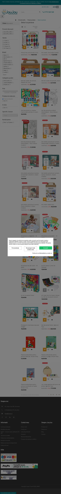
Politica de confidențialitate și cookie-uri (42, 253)
